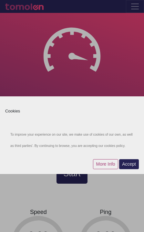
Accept (129, 164)
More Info (105, 164)
